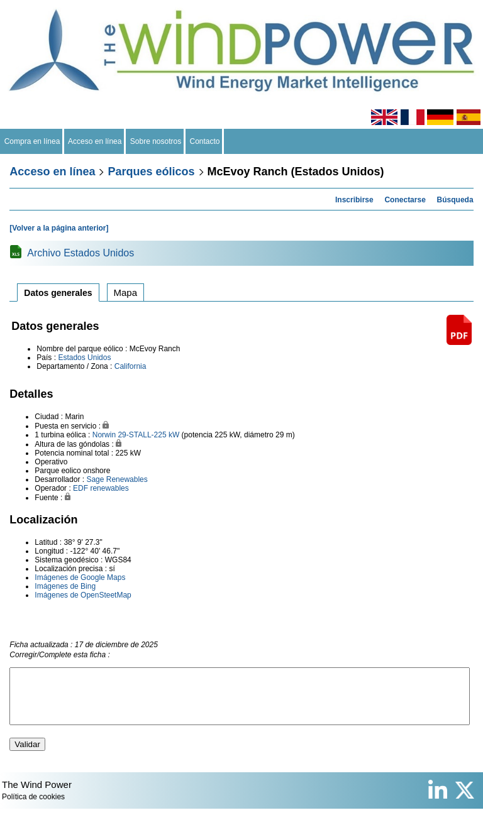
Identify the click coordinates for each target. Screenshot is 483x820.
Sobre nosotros (156, 141)
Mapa (126, 292)
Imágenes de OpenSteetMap (83, 595)
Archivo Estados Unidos (80, 253)
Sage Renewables (116, 479)
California (130, 366)
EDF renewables (101, 488)
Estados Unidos (84, 357)
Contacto (205, 141)
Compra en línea (32, 141)
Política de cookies (33, 808)
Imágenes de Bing (65, 586)
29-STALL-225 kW (148, 434)
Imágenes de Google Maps (80, 577)
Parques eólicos (151, 171)
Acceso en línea (95, 141)
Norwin (104, 434)
